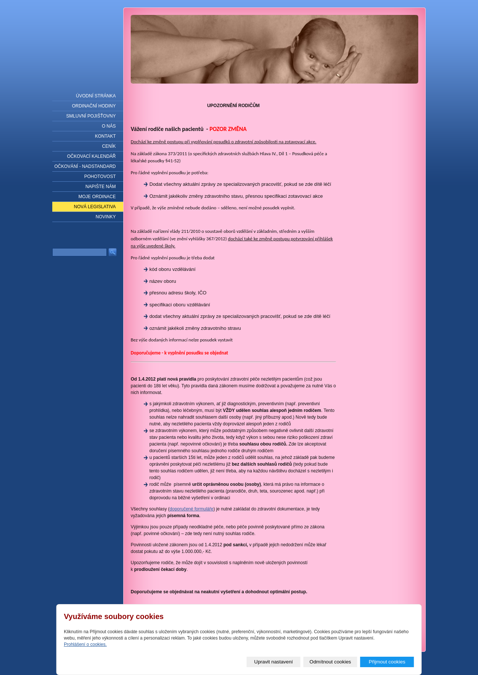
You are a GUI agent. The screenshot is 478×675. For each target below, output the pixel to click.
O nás (109, 126)
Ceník (109, 146)
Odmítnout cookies (330, 662)
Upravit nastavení (273, 662)
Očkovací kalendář (91, 156)
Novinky (106, 216)
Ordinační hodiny (94, 106)
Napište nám (101, 186)
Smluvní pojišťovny (91, 116)
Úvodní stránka (96, 96)
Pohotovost (100, 176)
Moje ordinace (97, 196)
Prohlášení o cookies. (85, 644)
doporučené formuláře (191, 509)
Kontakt (105, 136)
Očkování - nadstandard (85, 166)
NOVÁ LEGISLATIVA (95, 206)
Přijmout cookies (387, 662)
